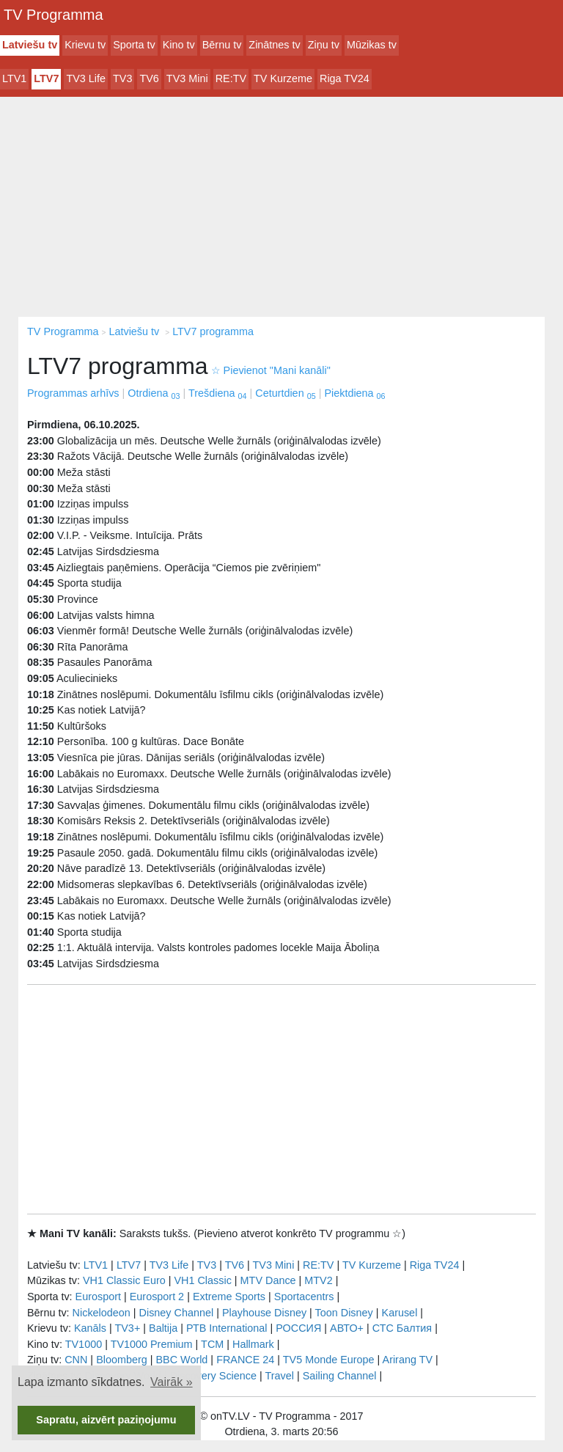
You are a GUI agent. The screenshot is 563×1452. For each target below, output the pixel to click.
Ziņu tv (323, 45)
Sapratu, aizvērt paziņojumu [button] (106, 1420)
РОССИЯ (298, 1328)
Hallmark (253, 1344)
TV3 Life (86, 78)
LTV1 (14, 78)
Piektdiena (354, 393)
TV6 (148, 78)
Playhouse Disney (264, 1313)
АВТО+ (347, 1328)
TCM (212, 1344)
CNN (76, 1359)
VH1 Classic (202, 1280)
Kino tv (179, 45)
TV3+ (127, 1328)
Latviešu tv (29, 45)
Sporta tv (134, 45)
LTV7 (46, 78)
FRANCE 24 (245, 1359)
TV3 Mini (187, 78)
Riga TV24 (344, 78)
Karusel (400, 1313)
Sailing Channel (340, 1376)
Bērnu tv (222, 45)
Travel (279, 1376)
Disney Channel (176, 1313)
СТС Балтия (402, 1328)
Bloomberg (121, 1359)
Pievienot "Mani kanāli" (271, 370)
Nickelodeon (101, 1313)
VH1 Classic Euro (124, 1280)
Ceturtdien (285, 393)
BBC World (181, 1359)
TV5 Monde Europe (329, 1359)
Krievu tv (85, 45)
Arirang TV (408, 1359)
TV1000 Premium (152, 1344)
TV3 (122, 78)
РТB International (227, 1328)
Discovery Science (213, 1376)
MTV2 (318, 1280)
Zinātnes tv (274, 45)
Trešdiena (217, 393)
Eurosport (98, 1296)
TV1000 (83, 1344)
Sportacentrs (304, 1296)
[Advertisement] (281, 206)
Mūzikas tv (372, 45)
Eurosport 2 (157, 1296)
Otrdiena (154, 393)
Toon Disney (344, 1313)
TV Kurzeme (283, 78)
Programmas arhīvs (73, 393)
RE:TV (231, 78)
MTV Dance (268, 1280)
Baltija (163, 1328)
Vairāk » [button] (171, 1382)
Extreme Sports (229, 1296)
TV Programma (53, 15)
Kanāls (90, 1328)
